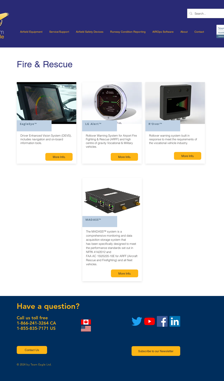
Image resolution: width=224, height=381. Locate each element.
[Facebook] (162, 321)
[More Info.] (59, 157)
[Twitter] (137, 321)
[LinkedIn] (175, 321)
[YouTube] (149, 321)
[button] (32, 350)
